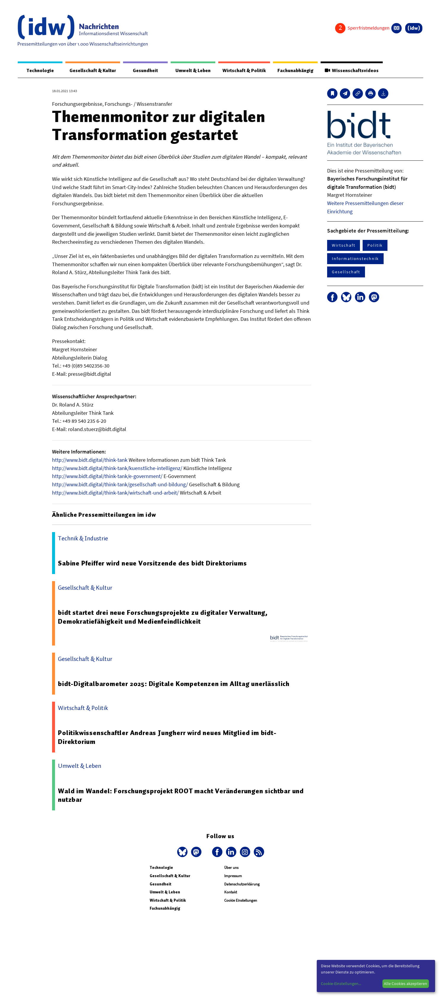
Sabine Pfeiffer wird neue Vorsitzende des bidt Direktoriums (153, 563)
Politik (374, 245)
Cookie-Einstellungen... (341, 983)
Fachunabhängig (294, 70)
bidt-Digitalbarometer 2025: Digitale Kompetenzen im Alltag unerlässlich (174, 684)
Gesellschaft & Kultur (91, 70)
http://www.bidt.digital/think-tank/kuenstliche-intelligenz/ (117, 468)
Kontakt (230, 892)
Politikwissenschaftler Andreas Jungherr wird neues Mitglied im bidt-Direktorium (167, 737)
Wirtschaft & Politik (242, 70)
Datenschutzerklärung (242, 884)
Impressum (233, 876)
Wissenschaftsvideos (351, 70)
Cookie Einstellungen (240, 900)
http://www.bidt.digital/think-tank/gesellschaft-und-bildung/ (120, 484)
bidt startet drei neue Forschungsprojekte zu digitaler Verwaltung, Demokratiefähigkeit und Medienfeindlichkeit (163, 617)
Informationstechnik (355, 258)
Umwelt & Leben (190, 70)
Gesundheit (143, 70)
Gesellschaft (346, 272)
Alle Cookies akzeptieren (405, 983)
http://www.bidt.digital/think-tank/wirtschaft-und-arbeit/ (115, 493)
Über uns (231, 867)
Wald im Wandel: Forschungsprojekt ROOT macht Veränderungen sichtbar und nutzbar (181, 795)
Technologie (39, 70)
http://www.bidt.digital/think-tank (89, 460)
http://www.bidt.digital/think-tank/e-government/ (107, 476)
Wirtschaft (343, 245)
